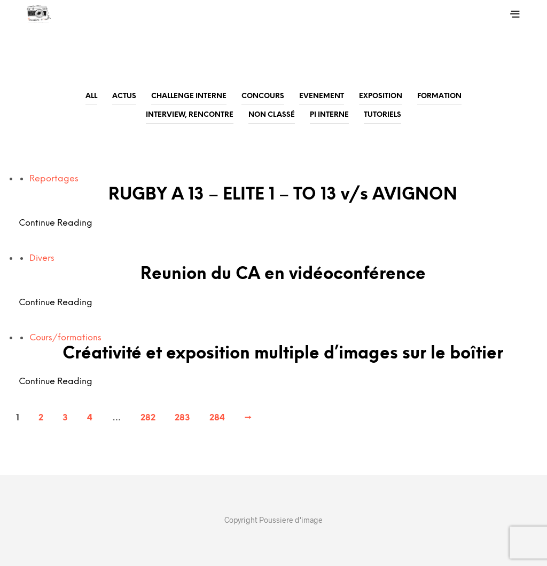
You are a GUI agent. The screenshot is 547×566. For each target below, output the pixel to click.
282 (147, 417)
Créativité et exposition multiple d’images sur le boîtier (282, 354)
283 (182, 417)
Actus (124, 96)
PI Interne (329, 114)
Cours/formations (65, 337)
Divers (41, 258)
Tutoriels (382, 114)
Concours (262, 96)
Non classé (271, 114)
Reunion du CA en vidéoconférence (283, 274)
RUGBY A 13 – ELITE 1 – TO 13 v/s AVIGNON (282, 195)
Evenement (321, 96)
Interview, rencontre (189, 114)
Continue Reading (55, 223)
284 (217, 417)
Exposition (380, 96)
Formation (439, 96)
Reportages (54, 179)
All (91, 96)
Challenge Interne (188, 96)
